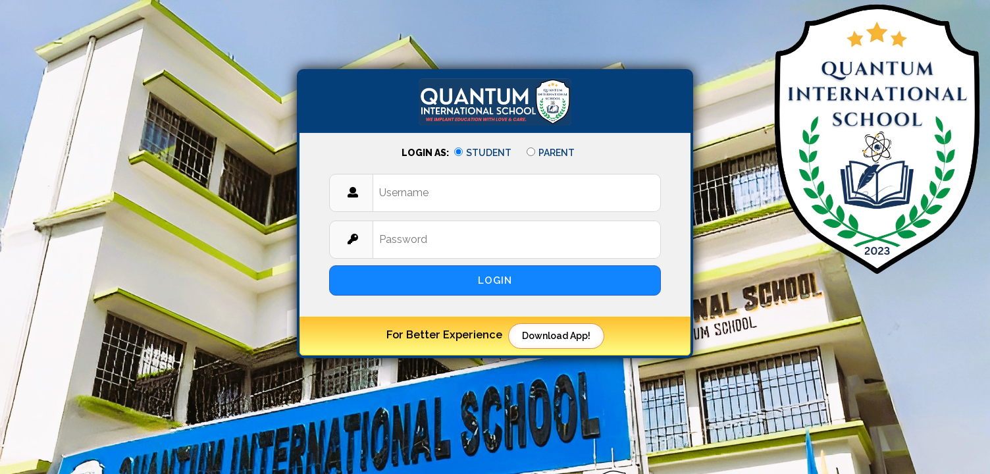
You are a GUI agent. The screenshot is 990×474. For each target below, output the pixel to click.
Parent (551, 152)
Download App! (556, 335)
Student (482, 152)
